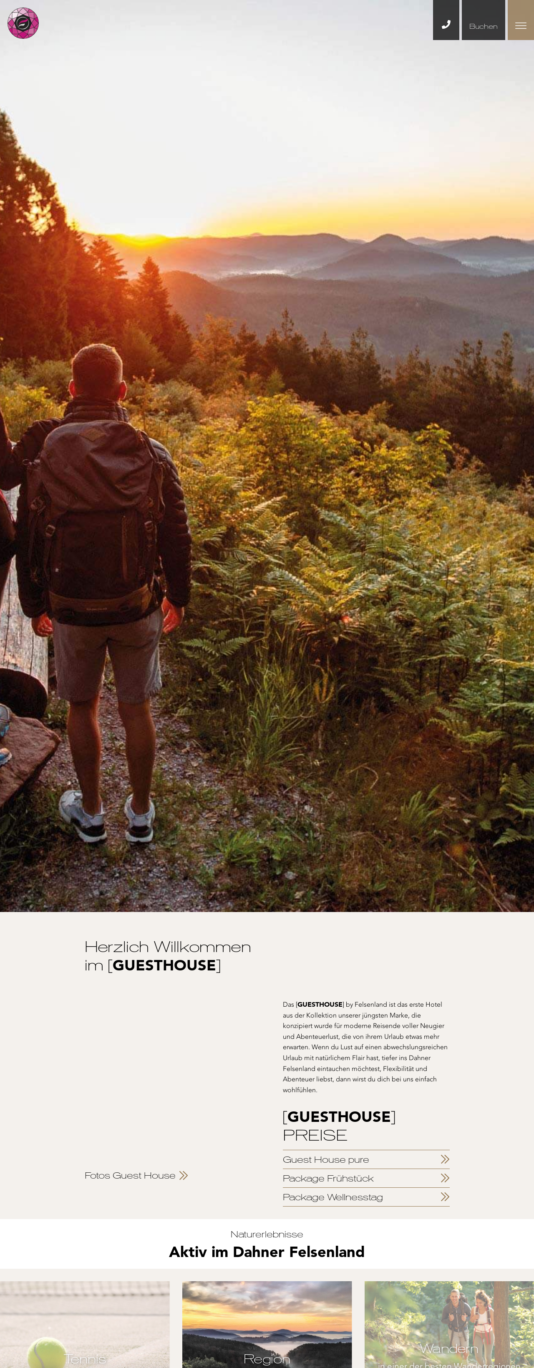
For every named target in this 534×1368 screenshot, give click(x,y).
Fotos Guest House (130, 1175)
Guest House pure (326, 1159)
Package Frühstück (328, 1178)
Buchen (483, 26)
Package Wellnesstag (333, 1197)
